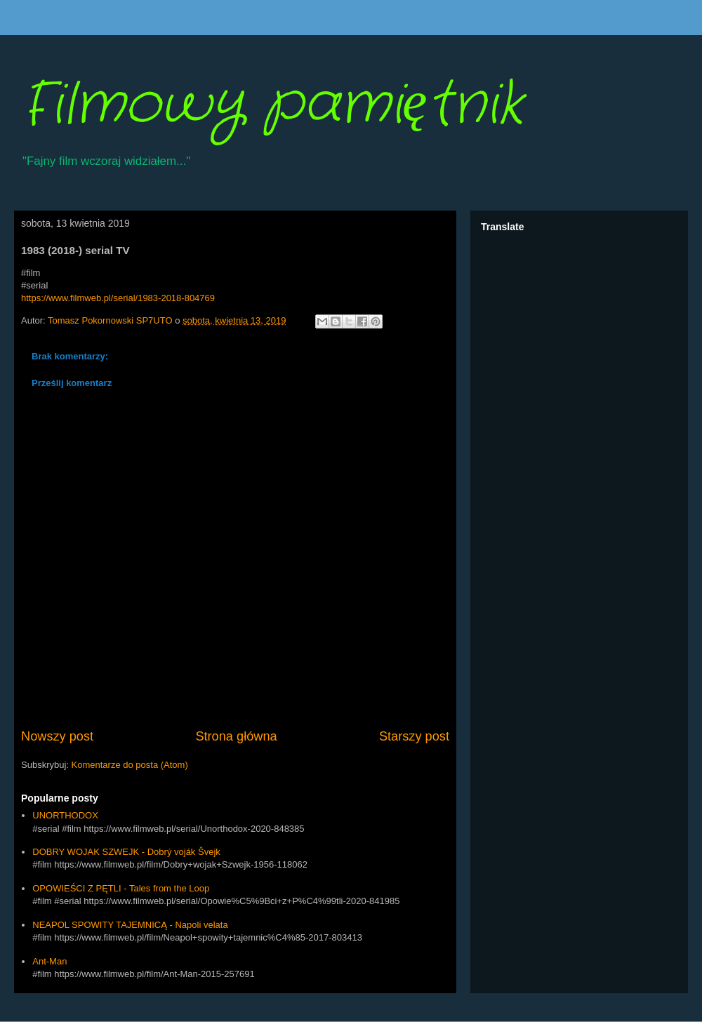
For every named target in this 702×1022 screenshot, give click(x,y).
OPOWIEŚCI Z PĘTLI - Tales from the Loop (120, 888)
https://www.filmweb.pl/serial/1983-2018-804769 (118, 298)
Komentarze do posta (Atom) (130, 764)
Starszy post (414, 736)
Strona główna (236, 736)
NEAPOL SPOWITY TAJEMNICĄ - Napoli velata (129, 925)
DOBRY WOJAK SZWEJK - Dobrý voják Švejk (126, 852)
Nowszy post (57, 736)
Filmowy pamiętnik (272, 105)
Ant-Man (49, 961)
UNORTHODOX (65, 815)
